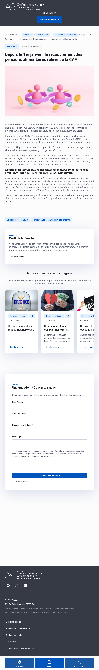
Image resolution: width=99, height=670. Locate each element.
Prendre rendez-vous (49, 19)
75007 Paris (21, 604)
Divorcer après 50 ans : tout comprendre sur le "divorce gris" (21, 328)
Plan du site (11, 642)
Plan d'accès (19, 666)
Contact (49, 666)
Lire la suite (15, 347)
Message (17, 437)
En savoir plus (17, 257)
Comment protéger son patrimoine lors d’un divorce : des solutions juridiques (55, 328)
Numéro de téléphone (22, 425)
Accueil (27, 34)
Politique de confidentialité (18, 628)
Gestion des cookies (15, 635)
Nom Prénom (18, 402)
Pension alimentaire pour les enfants (51, 220)
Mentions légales (13, 622)
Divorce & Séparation (66, 34)
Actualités (43, 34)
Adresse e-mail (20, 414)
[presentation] (31, 470)
